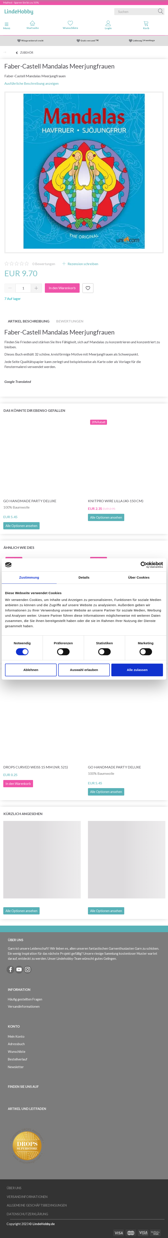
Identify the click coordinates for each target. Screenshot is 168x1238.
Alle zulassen (137, 670)
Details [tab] (84, 577)
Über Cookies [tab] (139, 577)
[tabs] (146, 26)
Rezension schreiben (82, 264)
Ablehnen (30, 670)
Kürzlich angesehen (23, 814)
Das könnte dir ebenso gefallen (34, 410)
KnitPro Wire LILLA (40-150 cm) (115, 501)
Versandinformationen (24, 1006)
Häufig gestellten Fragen (25, 999)
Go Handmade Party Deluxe (29, 501)
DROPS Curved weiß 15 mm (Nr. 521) (35, 767)
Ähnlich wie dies (19, 547)
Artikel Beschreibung (28, 321)
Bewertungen (43, 264)
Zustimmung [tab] (29, 577)
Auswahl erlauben (84, 670)
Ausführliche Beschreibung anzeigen (31, 83)
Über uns (14, 1188)
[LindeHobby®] (19, 11)
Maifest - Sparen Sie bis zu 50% (21, 2)
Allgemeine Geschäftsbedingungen (37, 1205)
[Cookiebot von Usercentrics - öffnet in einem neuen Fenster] (144, 565)
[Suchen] (160, 12)
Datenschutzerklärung (27, 1214)
